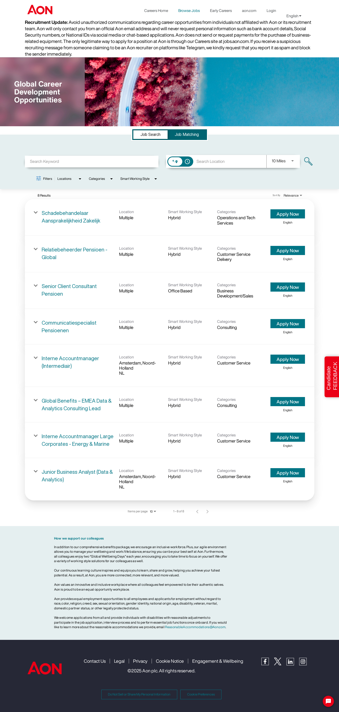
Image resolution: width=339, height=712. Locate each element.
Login (271, 10)
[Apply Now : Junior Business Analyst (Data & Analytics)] (287, 472)
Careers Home (156, 10)
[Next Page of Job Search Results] (207, 511)
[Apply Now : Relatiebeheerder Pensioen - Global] (287, 250)
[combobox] (92, 161)
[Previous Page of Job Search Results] (197, 511)
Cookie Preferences (201, 694)
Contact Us (95, 661)
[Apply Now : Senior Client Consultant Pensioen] (287, 287)
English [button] (293, 16)
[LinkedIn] (292, 664)
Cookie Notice (170, 661)
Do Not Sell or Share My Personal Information (139, 694)
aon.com (249, 10)
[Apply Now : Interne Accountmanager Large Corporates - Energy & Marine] (287, 437)
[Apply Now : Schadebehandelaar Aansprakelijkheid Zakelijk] (287, 213)
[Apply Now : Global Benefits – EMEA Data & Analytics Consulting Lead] (287, 401)
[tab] (150, 134)
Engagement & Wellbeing (217, 661)
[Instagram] (305, 664)
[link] (169, 217)
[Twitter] (280, 664)
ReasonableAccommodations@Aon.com (195, 627)
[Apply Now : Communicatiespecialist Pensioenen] (287, 323)
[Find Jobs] (308, 161)
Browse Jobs (189, 10)
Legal (119, 661)
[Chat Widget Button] (328, 701)
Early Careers (221, 10)
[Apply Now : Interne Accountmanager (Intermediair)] (287, 359)
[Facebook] (267, 664)
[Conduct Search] (308, 161)
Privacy (140, 661)
